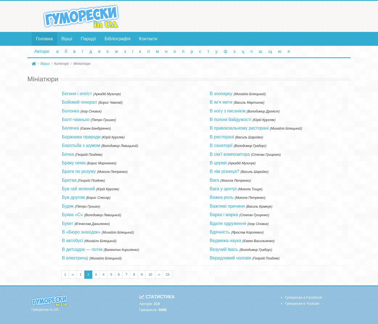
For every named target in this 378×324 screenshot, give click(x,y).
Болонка (70, 111)
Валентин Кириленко (121, 250)
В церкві (218, 162)
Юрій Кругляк (113, 137)
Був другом (73, 197)
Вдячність (220, 232)
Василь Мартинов (249, 103)
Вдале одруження (228, 223)
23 (167, 275)
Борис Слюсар (98, 198)
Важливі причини (227, 206)
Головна (44, 38)
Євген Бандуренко (95, 128)
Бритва (69, 180)
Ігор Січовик (91, 111)
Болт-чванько (76, 119)
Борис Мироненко (101, 163)
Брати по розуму (79, 171)
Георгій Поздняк (88, 155)
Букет (67, 223)
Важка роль (221, 197)
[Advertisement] (243, 16)
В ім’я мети (221, 102)
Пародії (88, 38)
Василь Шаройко (249, 137)
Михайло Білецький (118, 232)
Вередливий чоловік (230, 258)
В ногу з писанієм (227, 111)
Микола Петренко (112, 172)
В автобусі (72, 240)
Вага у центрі (223, 188)
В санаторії (221, 145)
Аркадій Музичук (107, 94)
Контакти (148, 38)
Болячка (70, 128)
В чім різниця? (224, 171)
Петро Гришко (103, 120)
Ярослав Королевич (247, 232)
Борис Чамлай (110, 103)
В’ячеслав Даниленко (92, 224)
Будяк (68, 206)
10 (150, 275)
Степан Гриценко (266, 155)
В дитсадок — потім (82, 249)
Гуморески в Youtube (302, 303)
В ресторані (222, 137)
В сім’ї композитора (230, 154)
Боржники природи (81, 137)
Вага (214, 180)
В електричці (75, 258)
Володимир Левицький (119, 146)
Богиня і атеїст (77, 93)
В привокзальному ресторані (239, 128)
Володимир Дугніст (263, 111)
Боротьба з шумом (81, 145)
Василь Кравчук (259, 206)
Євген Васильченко (259, 241)
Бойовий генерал (79, 102)
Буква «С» (72, 214)
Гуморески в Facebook (303, 297)
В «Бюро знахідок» (81, 232)
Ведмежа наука (225, 240)
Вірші (66, 38)
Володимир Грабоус (250, 146)
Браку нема (74, 162)
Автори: (42, 51)
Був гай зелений (78, 188)
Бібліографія (117, 38)
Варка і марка (224, 214)
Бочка (68, 154)
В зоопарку (221, 93)
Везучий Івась (224, 249)
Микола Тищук (250, 189)
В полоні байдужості (230, 119)
